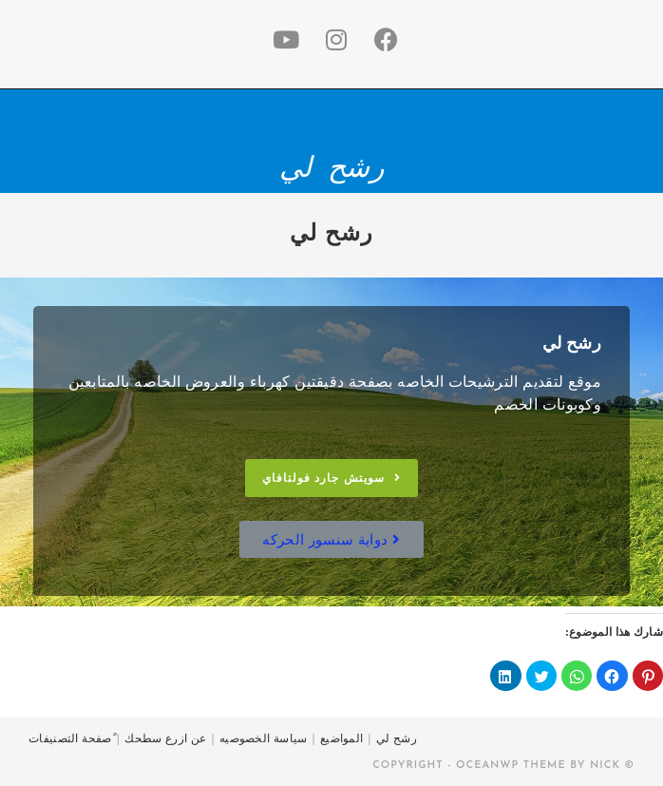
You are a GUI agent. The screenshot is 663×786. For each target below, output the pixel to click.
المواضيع (341, 738)
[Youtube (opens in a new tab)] (282, 41)
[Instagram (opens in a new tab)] (332, 41)
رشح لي (331, 167)
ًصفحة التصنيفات (70, 738)
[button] (331, 478)
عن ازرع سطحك (165, 738)
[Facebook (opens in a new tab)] (382, 41)
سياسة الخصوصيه (263, 738)
